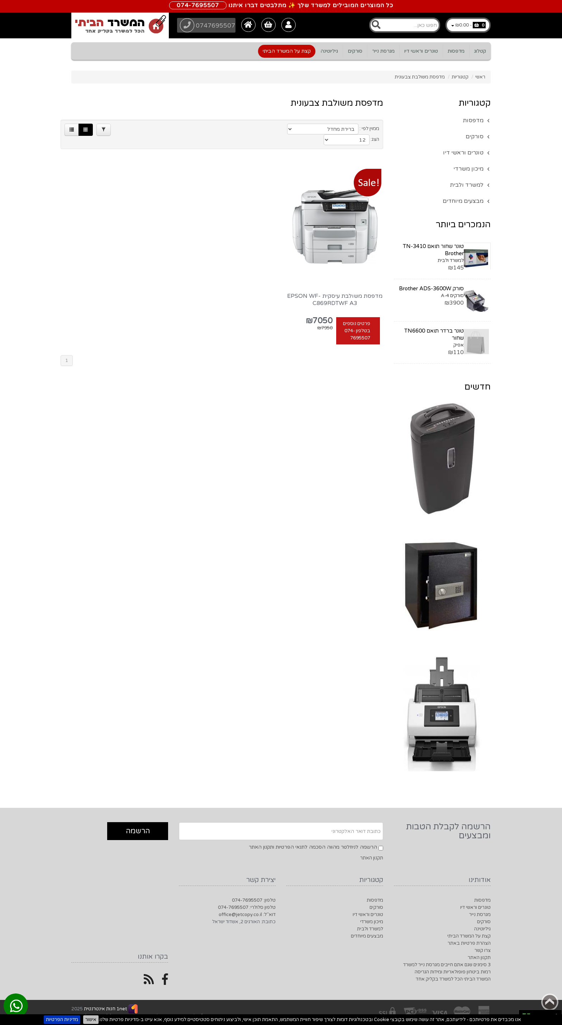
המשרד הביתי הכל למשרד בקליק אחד (453, 979)
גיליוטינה (329, 51)
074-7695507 (198, 5)
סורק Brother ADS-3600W (431, 288)
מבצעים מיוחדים (463, 201)
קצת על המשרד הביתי (287, 51)
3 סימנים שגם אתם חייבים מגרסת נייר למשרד (447, 965)
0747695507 (208, 25)
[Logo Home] (120, 25)
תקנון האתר (371, 858)
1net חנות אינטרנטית (105, 1009)
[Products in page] (271, 129)
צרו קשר (483, 950)
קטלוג (480, 51)
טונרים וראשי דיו (421, 51)
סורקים (355, 51)
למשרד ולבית (467, 185)
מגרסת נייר (383, 51)
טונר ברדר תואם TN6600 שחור (434, 334)
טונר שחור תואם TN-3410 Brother (433, 250)
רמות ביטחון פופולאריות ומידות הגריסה (453, 972)
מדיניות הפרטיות (62, 1019)
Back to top (549, 1002)
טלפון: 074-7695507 (254, 900)
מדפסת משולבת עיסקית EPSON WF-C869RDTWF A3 (334, 290)
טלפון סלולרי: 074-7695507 (247, 907)
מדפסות (456, 51)
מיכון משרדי (468, 168)
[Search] (404, 25)
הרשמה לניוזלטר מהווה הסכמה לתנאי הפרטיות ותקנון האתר (313, 847)
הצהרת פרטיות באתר (469, 943)
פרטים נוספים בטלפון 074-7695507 (356, 321)
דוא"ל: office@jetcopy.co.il (247, 914)
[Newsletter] (281, 831)
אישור (90, 1019)
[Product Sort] (327, 129)
